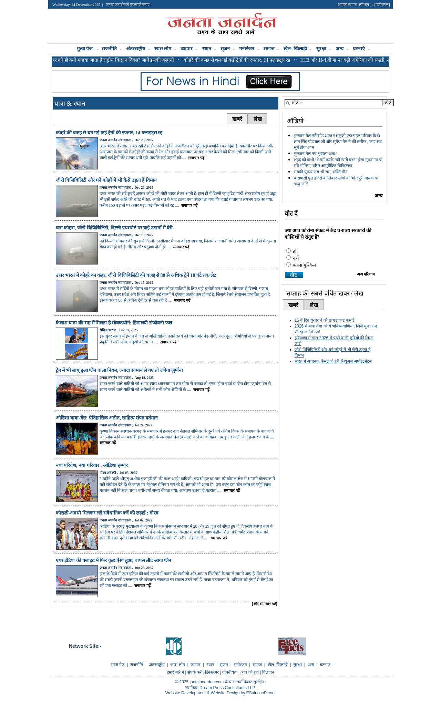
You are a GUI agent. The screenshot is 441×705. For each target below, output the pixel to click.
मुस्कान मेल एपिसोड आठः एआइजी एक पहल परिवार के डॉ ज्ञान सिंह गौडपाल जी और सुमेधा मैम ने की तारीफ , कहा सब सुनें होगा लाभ (338, 141)
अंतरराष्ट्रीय (138, 48)
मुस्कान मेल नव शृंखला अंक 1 (316, 153)
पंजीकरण (382, 4)
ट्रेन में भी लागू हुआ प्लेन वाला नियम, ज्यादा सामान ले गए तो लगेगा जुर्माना (119, 370)
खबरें (237, 119)
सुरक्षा (323, 48)
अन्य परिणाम (366, 274)
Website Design (225, 693)
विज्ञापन (268, 672)
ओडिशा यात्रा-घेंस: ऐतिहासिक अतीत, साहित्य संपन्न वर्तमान (107, 418)
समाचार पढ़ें (195, 158)
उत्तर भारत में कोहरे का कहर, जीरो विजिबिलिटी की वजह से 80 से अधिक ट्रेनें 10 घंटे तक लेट (136, 275)
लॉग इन (364, 4)
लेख (258, 119)
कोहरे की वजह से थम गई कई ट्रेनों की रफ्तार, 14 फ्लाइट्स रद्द (109, 132)
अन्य (342, 48)
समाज (271, 48)
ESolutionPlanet (261, 693)
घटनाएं (361, 48)
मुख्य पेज (85, 48)
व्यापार (189, 48)
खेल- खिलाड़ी (298, 48)
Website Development (185, 693)
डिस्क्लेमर (212, 672)
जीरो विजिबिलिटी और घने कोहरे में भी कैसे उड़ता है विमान (106, 180)
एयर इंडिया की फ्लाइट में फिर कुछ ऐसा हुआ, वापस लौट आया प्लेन (114, 560)
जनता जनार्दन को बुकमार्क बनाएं (128, 4)
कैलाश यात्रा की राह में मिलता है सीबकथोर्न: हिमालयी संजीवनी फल (114, 322)
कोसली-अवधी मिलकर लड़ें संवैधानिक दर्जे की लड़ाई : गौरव (107, 513)
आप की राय (250, 672)
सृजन (227, 48)
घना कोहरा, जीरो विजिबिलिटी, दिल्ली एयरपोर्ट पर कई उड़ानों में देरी (114, 227)
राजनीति (112, 48)
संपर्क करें (195, 672)
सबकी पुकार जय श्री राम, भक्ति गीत (321, 171)
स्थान (209, 48)
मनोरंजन (249, 48)
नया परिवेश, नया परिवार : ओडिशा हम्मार (92, 465)
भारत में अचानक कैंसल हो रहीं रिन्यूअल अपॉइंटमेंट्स (333, 361)
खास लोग (165, 48)
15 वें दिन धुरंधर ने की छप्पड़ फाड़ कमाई (325, 320)
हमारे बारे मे (176, 672)
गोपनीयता (230, 672)
